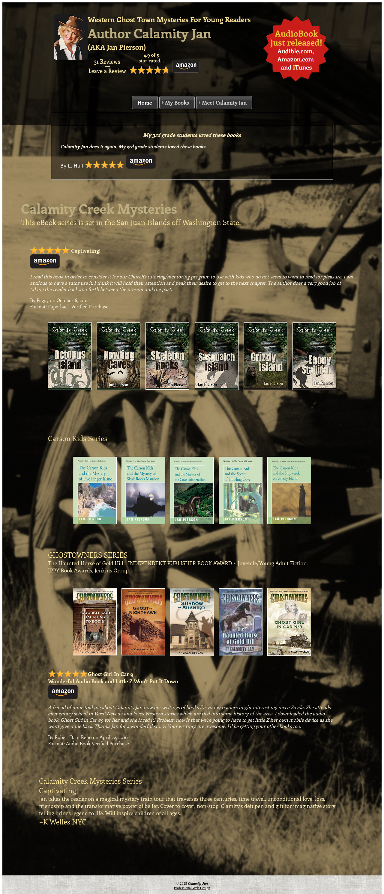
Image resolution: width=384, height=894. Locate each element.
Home (144, 102)
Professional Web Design (192, 888)
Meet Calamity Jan (224, 102)
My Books (177, 102)
